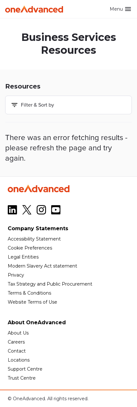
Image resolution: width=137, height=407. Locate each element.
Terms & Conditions (29, 293)
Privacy (16, 275)
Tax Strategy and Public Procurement (50, 284)
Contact (17, 351)
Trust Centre (22, 378)
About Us (18, 333)
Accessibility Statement (34, 239)
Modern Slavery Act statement (42, 266)
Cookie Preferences (30, 248)
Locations (19, 360)
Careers (16, 342)
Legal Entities (23, 257)
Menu (121, 9)
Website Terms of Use (32, 302)
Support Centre (25, 369)
